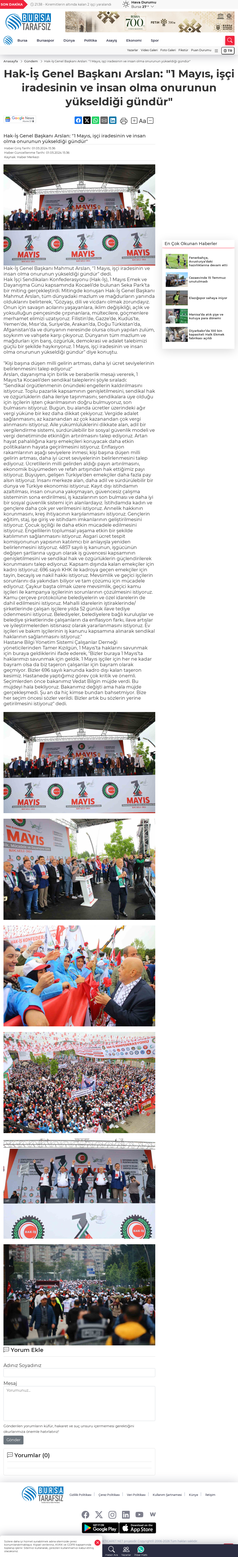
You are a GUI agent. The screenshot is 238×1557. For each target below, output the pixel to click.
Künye (193, 1495)
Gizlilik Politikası (80, 1495)
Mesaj (10, 1383)
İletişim (210, 1495)
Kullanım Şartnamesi (167, 1495)
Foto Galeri (168, 50)
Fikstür (183, 50)
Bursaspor (45, 40)
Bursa (22, 40)
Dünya (69, 40)
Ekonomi (134, 40)
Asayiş (111, 40)
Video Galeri (149, 50)
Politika (90, 40)
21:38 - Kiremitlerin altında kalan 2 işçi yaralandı (70, 4)
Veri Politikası (136, 1495)
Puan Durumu (201, 50)
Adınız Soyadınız (22, 1365)
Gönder (13, 1440)
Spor (155, 40)
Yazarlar (132, 50)
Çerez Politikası (109, 1495)
